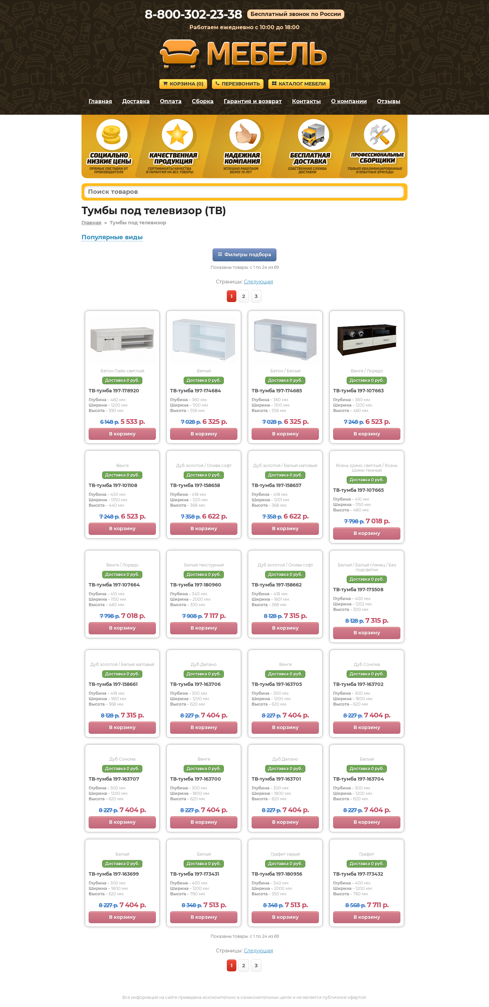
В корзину (122, 434)
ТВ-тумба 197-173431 (194, 874)
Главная (100, 101)
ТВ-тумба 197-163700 (195, 779)
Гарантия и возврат (253, 101)
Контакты (306, 101)
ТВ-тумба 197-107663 (358, 391)
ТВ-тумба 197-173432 (358, 874)
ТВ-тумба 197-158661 (113, 684)
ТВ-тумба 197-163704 (358, 779)
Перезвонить (238, 84)
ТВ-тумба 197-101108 (113, 485)
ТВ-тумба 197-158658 (195, 485)
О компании (349, 101)
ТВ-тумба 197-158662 (277, 585)
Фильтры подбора (244, 254)
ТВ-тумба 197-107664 (114, 585)
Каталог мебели (299, 84)
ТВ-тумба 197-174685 (277, 391)
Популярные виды (112, 237)
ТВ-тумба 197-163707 (114, 779)
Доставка (136, 101)
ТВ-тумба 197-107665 (358, 490)
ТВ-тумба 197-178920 (114, 391)
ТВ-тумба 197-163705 (277, 684)
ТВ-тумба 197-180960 (195, 585)
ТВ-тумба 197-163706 (195, 684)
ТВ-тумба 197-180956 (277, 874)
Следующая (258, 282)
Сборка (203, 101)
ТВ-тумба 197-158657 (277, 485)
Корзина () (183, 84)
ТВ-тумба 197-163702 (358, 684)
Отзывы (388, 101)
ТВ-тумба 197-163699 (114, 874)
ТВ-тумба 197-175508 (358, 589)
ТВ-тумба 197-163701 (276, 779)
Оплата (171, 101)
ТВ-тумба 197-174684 (195, 391)
